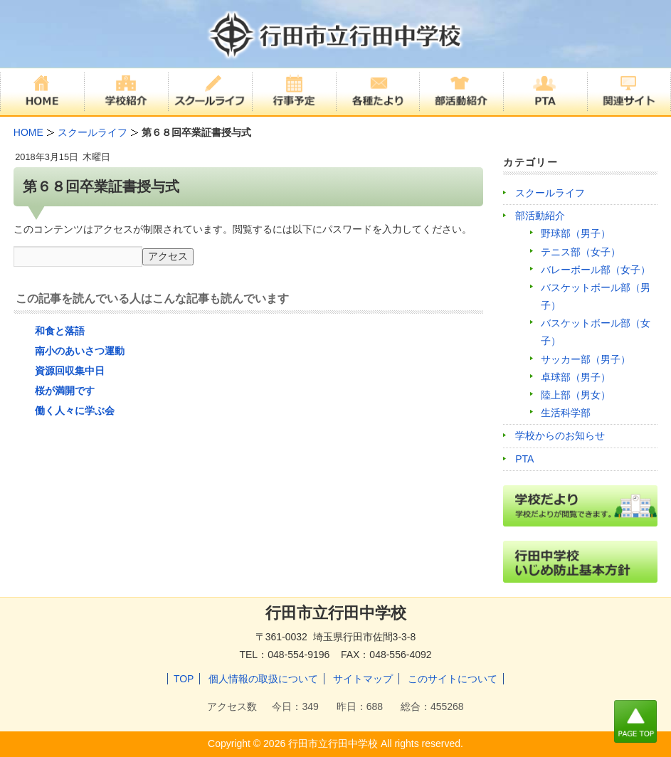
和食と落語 (60, 331)
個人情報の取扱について (263, 678)
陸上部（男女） (576, 395)
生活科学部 (566, 412)
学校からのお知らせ (560, 435)
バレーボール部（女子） (595, 269)
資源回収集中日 (70, 370)
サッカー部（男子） (585, 359)
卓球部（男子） (576, 377)
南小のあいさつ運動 (80, 350)
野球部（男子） (576, 233)
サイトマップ (363, 678)
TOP (184, 678)
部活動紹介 (540, 215)
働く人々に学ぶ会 (75, 410)
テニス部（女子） (580, 252)
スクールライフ (550, 192)
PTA (524, 459)
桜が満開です (65, 390)
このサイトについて (452, 678)
